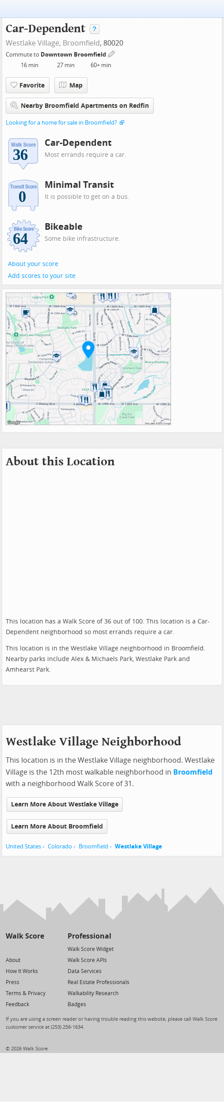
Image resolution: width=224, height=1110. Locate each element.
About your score (33, 264)
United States (23, 846)
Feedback (17, 1004)
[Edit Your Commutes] (111, 53)
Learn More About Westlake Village (64, 804)
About (13, 960)
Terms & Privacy (26, 993)
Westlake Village (138, 846)
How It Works (22, 971)
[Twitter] (11, 948)
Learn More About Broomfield (57, 826)
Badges (77, 1004)
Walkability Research (93, 993)
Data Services (85, 971)
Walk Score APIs (87, 960)
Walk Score (25, 936)
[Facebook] (24, 948)
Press (12, 982)
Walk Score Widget (91, 949)
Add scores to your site (42, 276)
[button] (88, 349)
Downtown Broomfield (74, 54)
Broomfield (81, 43)
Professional (89, 936)
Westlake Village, (33, 43)
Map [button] (71, 85)
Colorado (60, 846)
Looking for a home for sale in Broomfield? (61, 122)
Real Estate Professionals (98, 982)
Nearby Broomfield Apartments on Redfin (80, 105)
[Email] (38, 948)
